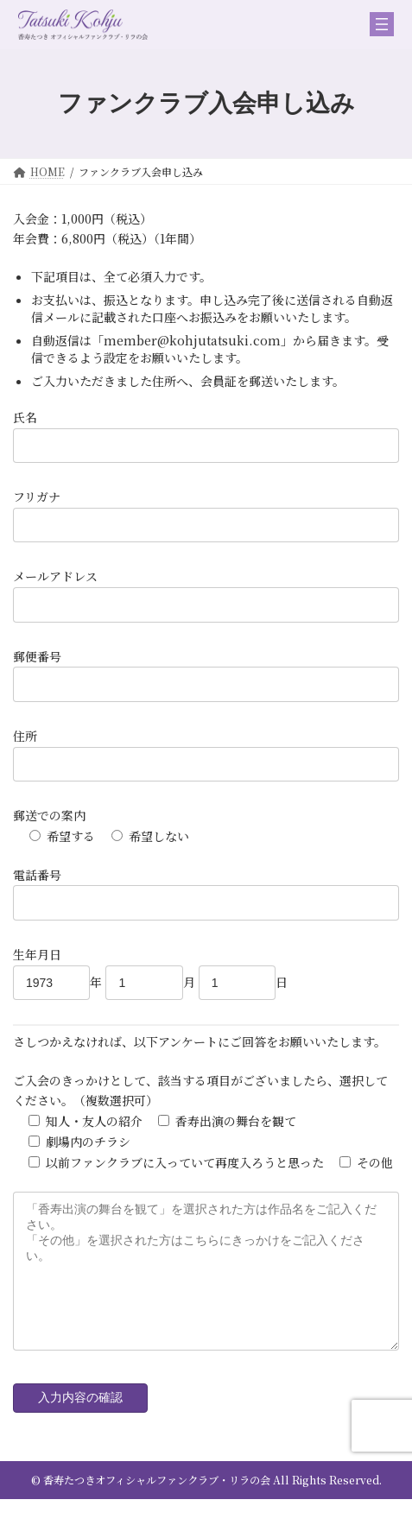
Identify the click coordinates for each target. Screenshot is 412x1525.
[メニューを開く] (382, 24)
